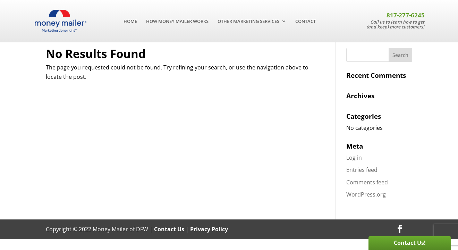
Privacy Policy (209, 229)
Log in (354, 157)
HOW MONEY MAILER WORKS (177, 21)
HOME (130, 21)
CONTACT (305, 21)
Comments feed (367, 182)
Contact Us (169, 229)
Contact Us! (410, 243)
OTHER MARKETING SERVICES (248, 21)
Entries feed (362, 170)
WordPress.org (366, 194)
